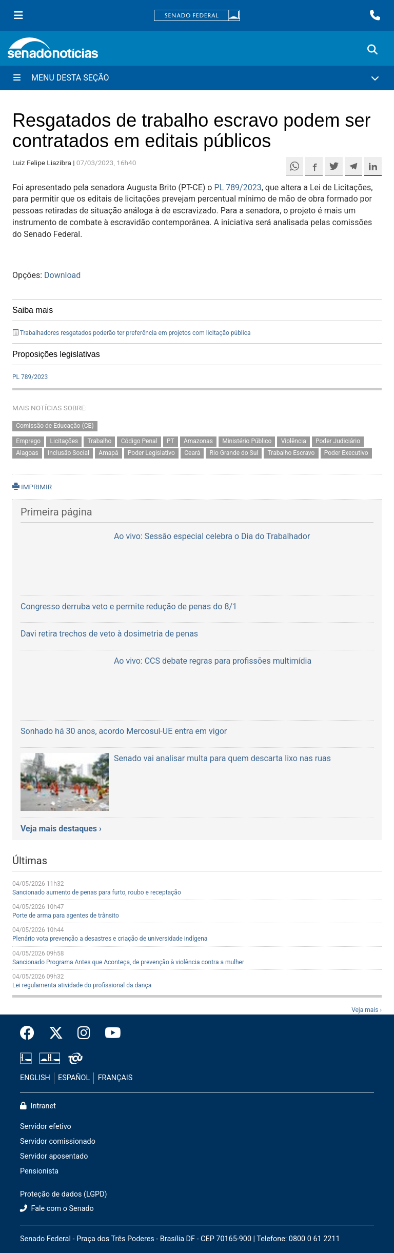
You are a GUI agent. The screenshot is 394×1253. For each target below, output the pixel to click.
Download (62, 275)
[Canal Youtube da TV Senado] (109, 1033)
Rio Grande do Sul (234, 453)
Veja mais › (366, 1009)
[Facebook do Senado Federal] (31, 1033)
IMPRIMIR (32, 487)
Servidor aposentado (54, 1156)
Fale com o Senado (57, 1208)
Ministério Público (246, 441)
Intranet (38, 1106)
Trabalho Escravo (291, 453)
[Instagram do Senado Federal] (83, 1033)
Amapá (108, 453)
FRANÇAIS (115, 1077)
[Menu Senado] (18, 15)
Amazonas (198, 441)
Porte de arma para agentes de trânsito (65, 915)
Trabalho (100, 441)
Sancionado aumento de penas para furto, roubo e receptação (96, 892)
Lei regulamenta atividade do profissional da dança (81, 985)
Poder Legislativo (151, 453)
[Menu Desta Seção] (197, 78)
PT (170, 441)
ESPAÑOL (74, 1077)
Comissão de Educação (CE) (54, 425)
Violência (293, 441)
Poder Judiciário (338, 441)
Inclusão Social (68, 453)
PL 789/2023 (237, 187)
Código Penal (139, 441)
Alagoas (27, 453)
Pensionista (39, 1171)
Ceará (192, 453)
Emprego (28, 441)
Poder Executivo (346, 453)
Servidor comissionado (57, 1141)
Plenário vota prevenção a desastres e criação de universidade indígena (109, 938)
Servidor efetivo (45, 1126)
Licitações (64, 441)
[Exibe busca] (372, 49)
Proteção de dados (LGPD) (63, 1194)
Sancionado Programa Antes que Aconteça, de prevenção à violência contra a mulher (128, 962)
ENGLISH (35, 1077)
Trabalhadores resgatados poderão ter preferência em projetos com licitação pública (135, 332)
